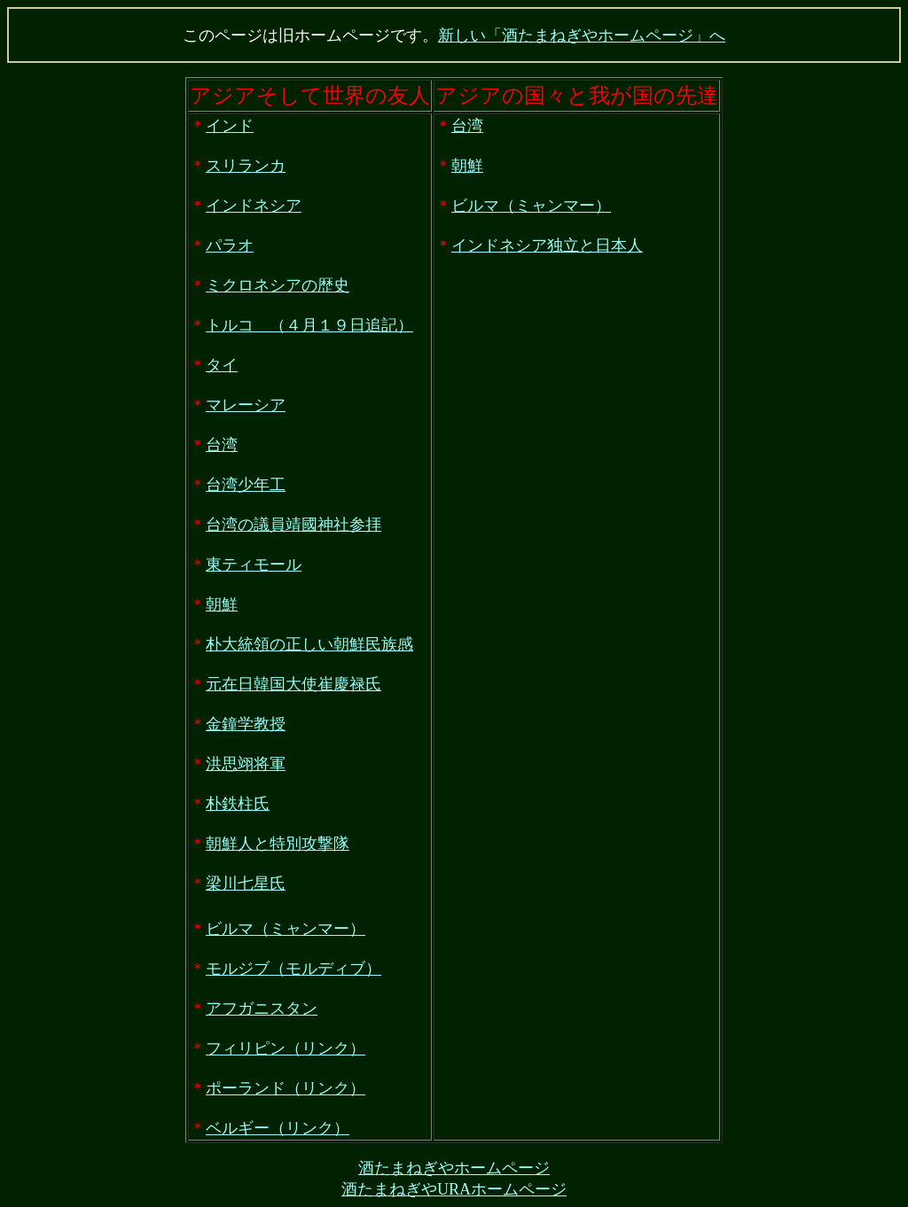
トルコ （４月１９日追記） (309, 325)
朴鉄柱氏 (238, 804)
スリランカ (246, 166)
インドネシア (253, 205)
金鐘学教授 (246, 724)
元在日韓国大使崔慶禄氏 (293, 684)
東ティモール (253, 564)
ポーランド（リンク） (285, 1088)
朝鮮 (222, 604)
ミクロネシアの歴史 (277, 285)
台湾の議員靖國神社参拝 (293, 524)
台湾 (222, 445)
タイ (222, 365)
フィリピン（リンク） (285, 1048)
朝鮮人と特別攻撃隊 (277, 844)
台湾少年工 (246, 485)
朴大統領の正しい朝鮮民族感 (309, 644)
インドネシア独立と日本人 (547, 245)
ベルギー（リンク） (277, 1128)
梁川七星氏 (246, 883)
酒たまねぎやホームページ (454, 1168)
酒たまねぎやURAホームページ (454, 1189)
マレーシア (246, 405)
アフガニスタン (261, 1008)
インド (230, 126)
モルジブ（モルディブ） (293, 968)
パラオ (230, 245)
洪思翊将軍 (246, 764)
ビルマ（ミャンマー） (285, 929)
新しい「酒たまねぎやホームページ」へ (581, 35)
